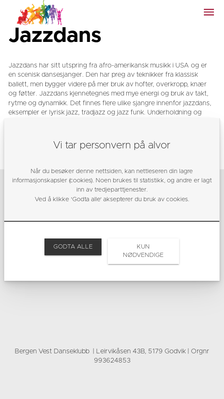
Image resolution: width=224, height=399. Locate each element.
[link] (72, 246)
